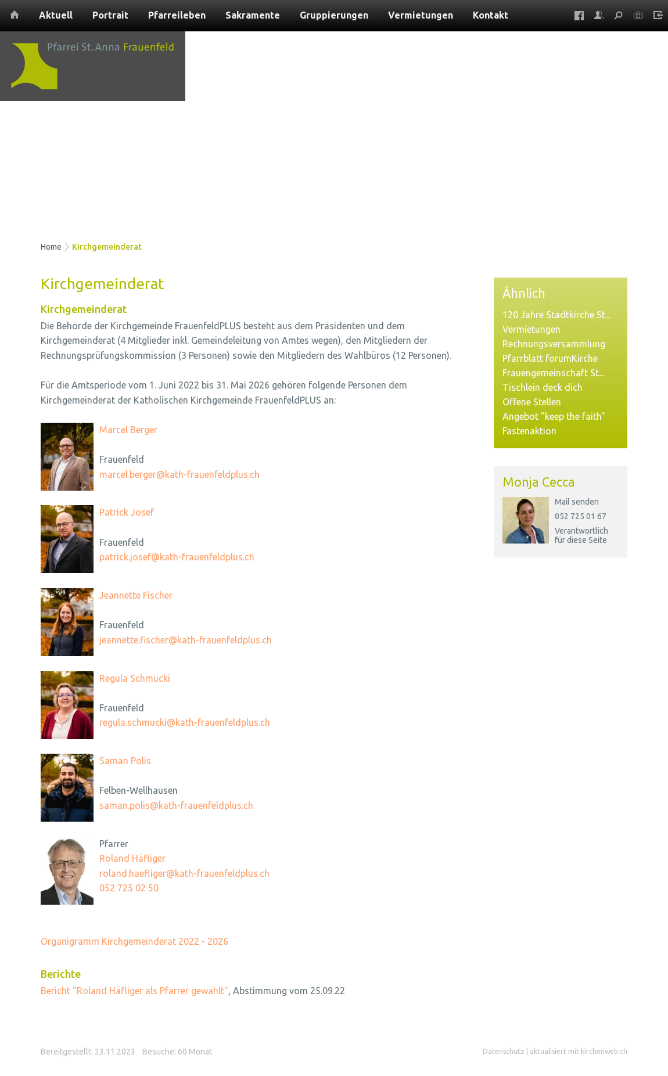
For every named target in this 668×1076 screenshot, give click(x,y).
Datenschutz (504, 1051)
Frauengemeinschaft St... (553, 372)
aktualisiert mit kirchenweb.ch (578, 1051)
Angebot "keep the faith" (553, 416)
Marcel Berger (128, 429)
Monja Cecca (538, 481)
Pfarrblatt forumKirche (550, 358)
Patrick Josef (126, 512)
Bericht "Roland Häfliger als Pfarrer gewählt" (134, 990)
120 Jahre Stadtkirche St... (556, 314)
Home (51, 246)
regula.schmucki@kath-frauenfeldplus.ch (184, 722)
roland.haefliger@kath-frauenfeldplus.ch (184, 873)
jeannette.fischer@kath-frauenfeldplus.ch (185, 640)
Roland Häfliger (132, 858)
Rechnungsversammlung (553, 343)
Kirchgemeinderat (107, 246)
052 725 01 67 (580, 516)
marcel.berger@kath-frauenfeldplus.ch (179, 474)
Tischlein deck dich (542, 387)
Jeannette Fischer (136, 595)
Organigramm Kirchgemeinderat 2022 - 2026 (134, 941)
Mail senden (577, 501)
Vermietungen (531, 329)
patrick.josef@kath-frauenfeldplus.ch (176, 557)
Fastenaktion (529, 431)
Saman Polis (125, 760)
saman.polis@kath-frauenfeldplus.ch (176, 805)
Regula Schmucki (134, 678)
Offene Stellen (531, 401)
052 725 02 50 (129, 888)
